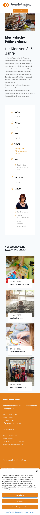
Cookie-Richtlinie (9, 512)
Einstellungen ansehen (20, 507)
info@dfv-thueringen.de (21, 225)
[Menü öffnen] (35, 4)
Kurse (17, 183)
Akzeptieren (20, 495)
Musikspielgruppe (16, 318)
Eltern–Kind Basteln (17, 352)
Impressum (32, 512)
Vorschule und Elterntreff (19, 284)
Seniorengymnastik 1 (18, 387)
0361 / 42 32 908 (23, 218)
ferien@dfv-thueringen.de (13, 444)
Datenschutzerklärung (21, 512)
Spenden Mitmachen (20, 11)
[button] (37, 471)
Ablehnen (20, 501)
